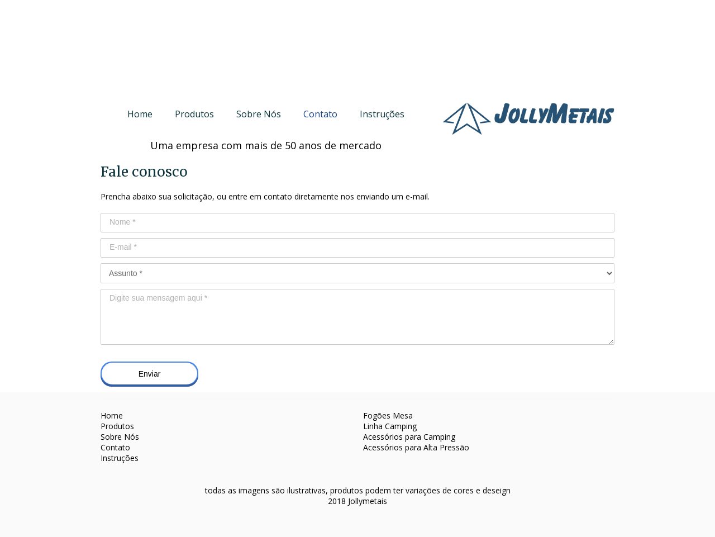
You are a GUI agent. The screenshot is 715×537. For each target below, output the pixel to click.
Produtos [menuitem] (194, 114)
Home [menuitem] (139, 114)
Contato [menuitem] (320, 114)
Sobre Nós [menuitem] (258, 114)
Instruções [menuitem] (382, 114)
